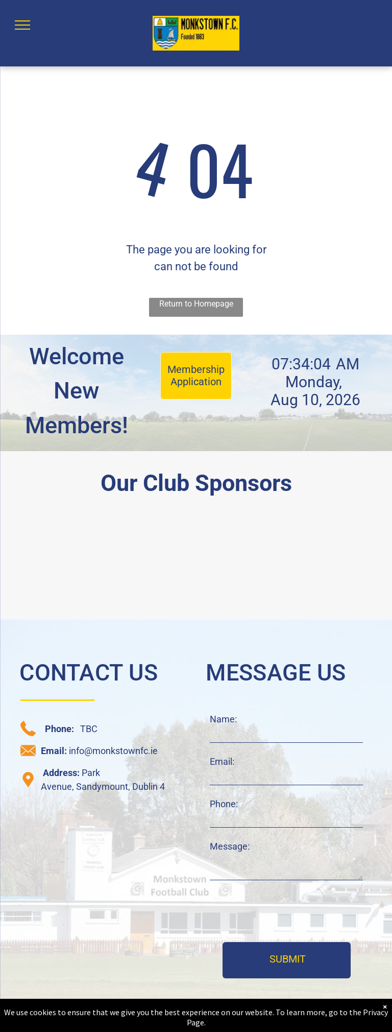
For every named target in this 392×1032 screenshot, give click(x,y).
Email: (222, 761)
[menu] (22, 25)
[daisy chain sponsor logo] (51, 562)
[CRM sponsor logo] (148, 562)
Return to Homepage (196, 304)
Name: (223, 719)
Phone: (224, 804)
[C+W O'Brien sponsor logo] (244, 562)
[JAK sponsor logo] (341, 562)
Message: (230, 846)
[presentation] (287, 912)
